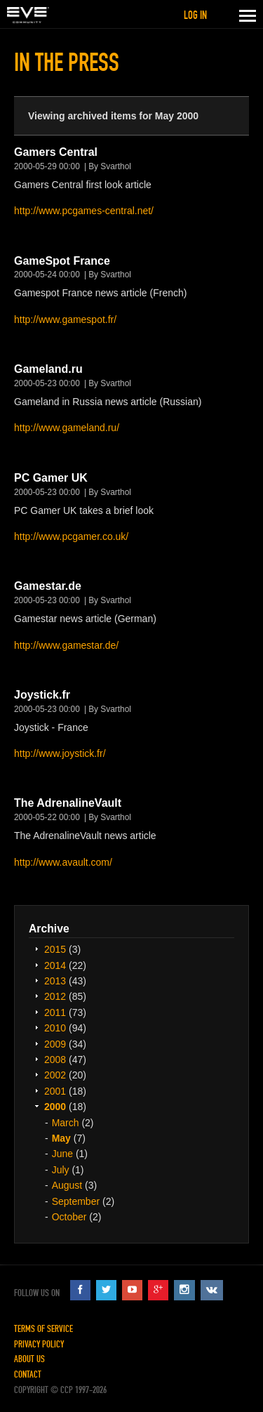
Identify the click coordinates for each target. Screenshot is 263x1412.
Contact (27, 1374)
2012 (55, 996)
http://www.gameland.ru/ (66, 427)
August (67, 1185)
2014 (55, 965)
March (65, 1122)
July (60, 1169)
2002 (55, 1075)
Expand (36, 948)
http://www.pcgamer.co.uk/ (71, 536)
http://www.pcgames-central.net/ (84, 210)
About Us (29, 1359)
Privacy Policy (39, 1344)
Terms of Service (43, 1329)
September (76, 1201)
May (61, 1138)
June (62, 1153)
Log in (195, 15)
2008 (55, 1059)
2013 (55, 981)
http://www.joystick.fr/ (60, 753)
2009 (55, 1044)
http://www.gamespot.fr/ (65, 319)
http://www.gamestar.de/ (66, 645)
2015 (55, 949)
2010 (55, 1028)
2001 (55, 1091)
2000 (55, 1106)
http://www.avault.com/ (63, 862)
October (69, 1216)
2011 (55, 1012)
